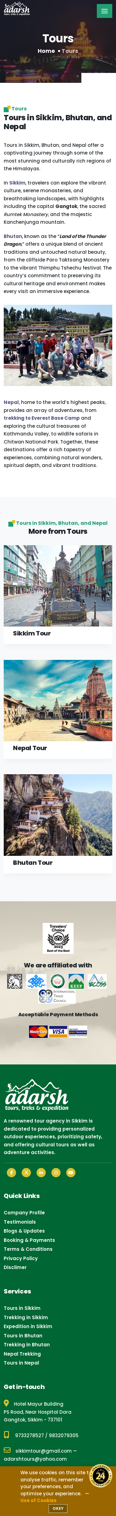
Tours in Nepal (21, 1363)
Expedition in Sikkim (28, 1326)
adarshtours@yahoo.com (35, 1459)
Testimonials (20, 1222)
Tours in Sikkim (22, 1308)
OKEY (58, 1508)
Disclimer (15, 1267)
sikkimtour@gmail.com (38, 1451)
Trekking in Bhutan (27, 1344)
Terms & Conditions (28, 1249)
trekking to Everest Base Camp (42, 418)
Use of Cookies (38, 1500)
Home (46, 51)
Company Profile (24, 1212)
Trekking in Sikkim (26, 1317)
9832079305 (64, 1435)
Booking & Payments (29, 1240)
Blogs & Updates (24, 1231)
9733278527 (29, 1435)
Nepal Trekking (22, 1354)
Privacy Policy (21, 1258)
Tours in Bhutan (23, 1335)
